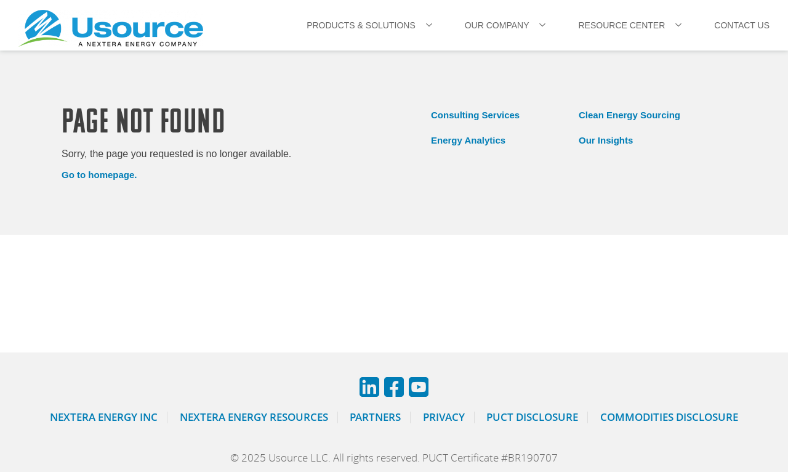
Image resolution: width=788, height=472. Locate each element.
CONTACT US (742, 25)
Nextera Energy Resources (254, 417)
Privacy (444, 417)
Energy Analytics (468, 140)
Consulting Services (475, 115)
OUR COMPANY (497, 25)
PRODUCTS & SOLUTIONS (361, 25)
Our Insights (606, 140)
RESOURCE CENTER (621, 25)
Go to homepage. (99, 174)
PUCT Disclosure (532, 417)
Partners (375, 417)
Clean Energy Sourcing (629, 115)
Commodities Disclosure (669, 417)
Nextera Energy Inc (104, 417)
